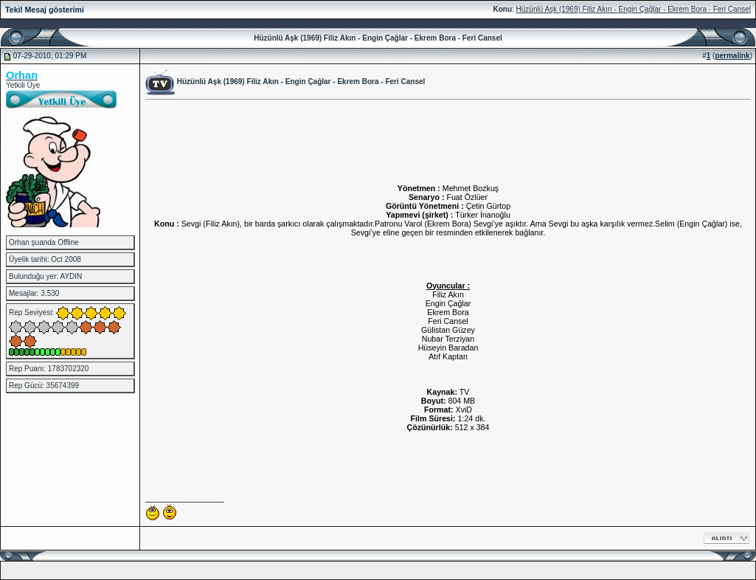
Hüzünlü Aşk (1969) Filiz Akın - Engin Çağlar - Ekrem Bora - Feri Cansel (633, 9)
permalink (732, 56)
